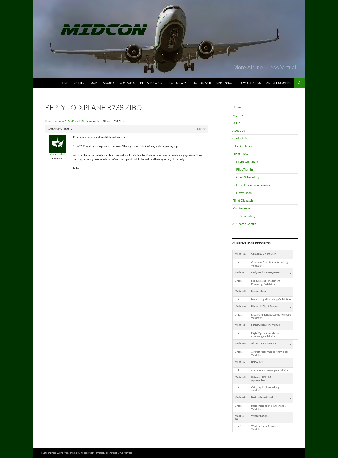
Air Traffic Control (279, 82)
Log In (93, 82)
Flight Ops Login (247, 161)
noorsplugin (87, 452)
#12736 (201, 129)
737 (66, 121)
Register (79, 82)
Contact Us (127, 82)
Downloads (244, 192)
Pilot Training (245, 169)
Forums (58, 121)
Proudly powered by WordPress (114, 452)
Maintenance (224, 82)
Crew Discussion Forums (253, 185)
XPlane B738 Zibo (80, 121)
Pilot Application (151, 82)
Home (64, 82)
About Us (108, 82)
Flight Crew (175, 82)
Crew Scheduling (250, 82)
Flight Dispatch (201, 82)
